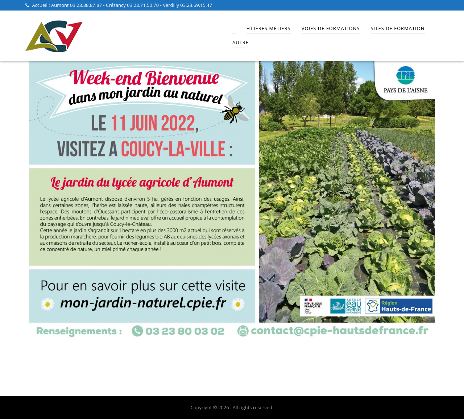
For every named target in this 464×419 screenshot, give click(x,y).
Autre (240, 42)
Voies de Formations (331, 28)
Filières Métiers (268, 28)
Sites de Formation (397, 28)
